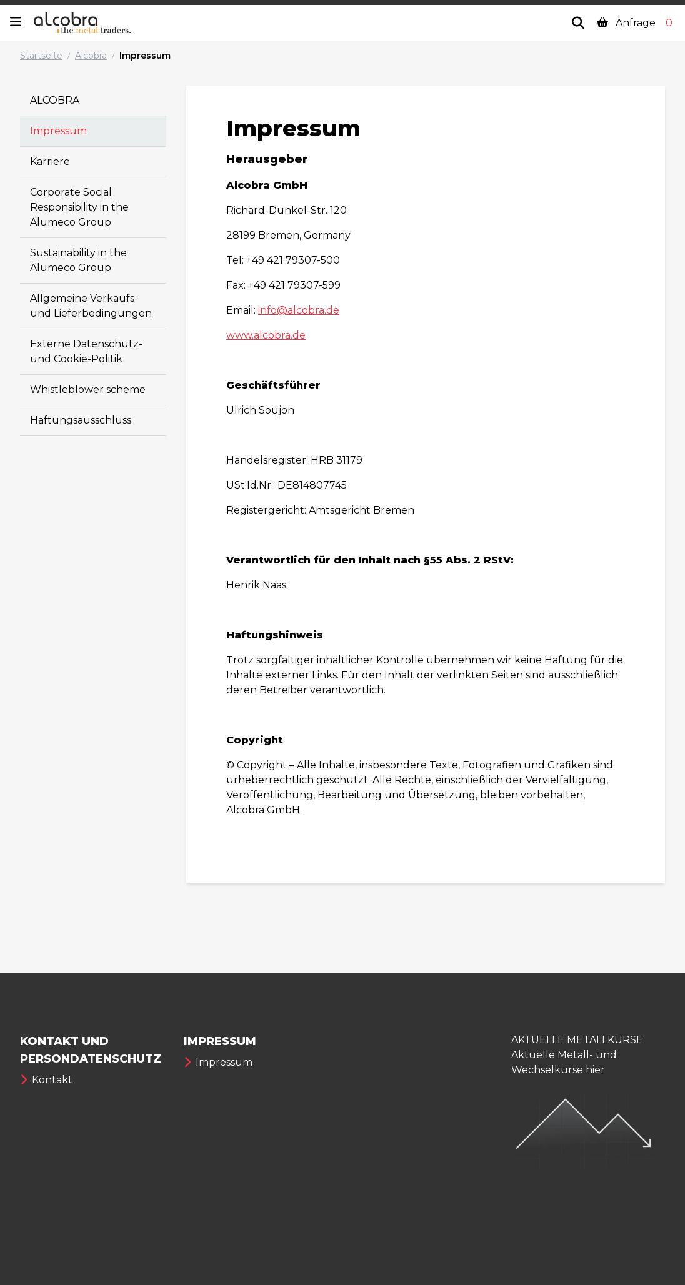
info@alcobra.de (298, 310)
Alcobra (91, 55)
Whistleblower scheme (88, 389)
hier (595, 1070)
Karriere (50, 161)
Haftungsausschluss (80, 420)
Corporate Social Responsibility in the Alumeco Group (79, 207)
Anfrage (636, 23)
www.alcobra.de (266, 335)
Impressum (145, 55)
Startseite (41, 55)
